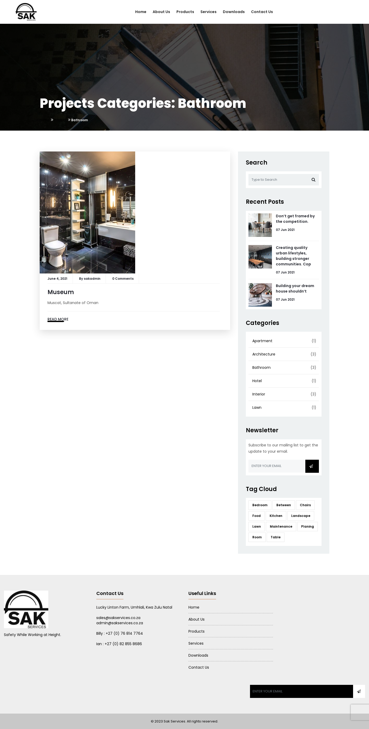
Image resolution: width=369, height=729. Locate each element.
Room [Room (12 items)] (257, 537)
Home (140, 11)
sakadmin (92, 278)
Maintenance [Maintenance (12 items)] (281, 526)
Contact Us (262, 11)
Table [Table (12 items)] (276, 537)
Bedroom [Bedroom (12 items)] (259, 505)
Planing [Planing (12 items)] (307, 526)
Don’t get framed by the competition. (295, 218)
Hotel (257, 380)
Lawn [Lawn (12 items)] (256, 526)
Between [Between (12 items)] (283, 505)
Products (185, 11)
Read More (57, 319)
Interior (258, 394)
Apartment (262, 340)
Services (208, 11)
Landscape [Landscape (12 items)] (300, 516)
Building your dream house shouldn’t (295, 288)
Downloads (234, 11)
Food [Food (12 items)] (256, 516)
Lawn (256, 407)
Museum (60, 292)
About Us (161, 11)
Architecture (263, 354)
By (81, 278)
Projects (60, 120)
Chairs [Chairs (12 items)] (305, 505)
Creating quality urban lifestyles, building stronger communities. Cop (293, 256)
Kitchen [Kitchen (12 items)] (276, 516)
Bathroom (261, 367)
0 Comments (123, 278)
